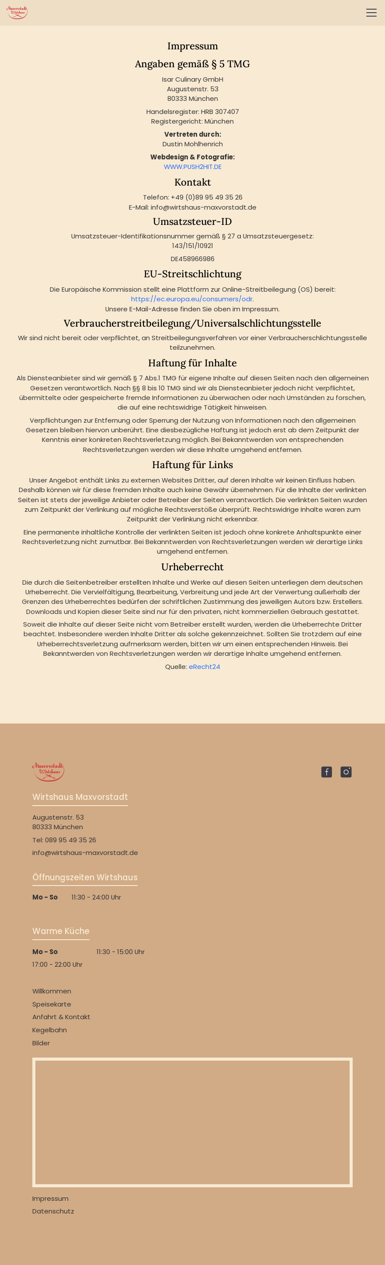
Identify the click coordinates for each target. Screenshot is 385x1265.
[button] (370, 12)
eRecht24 (204, 666)
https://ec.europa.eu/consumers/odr (192, 298)
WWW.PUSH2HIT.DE (193, 166)
